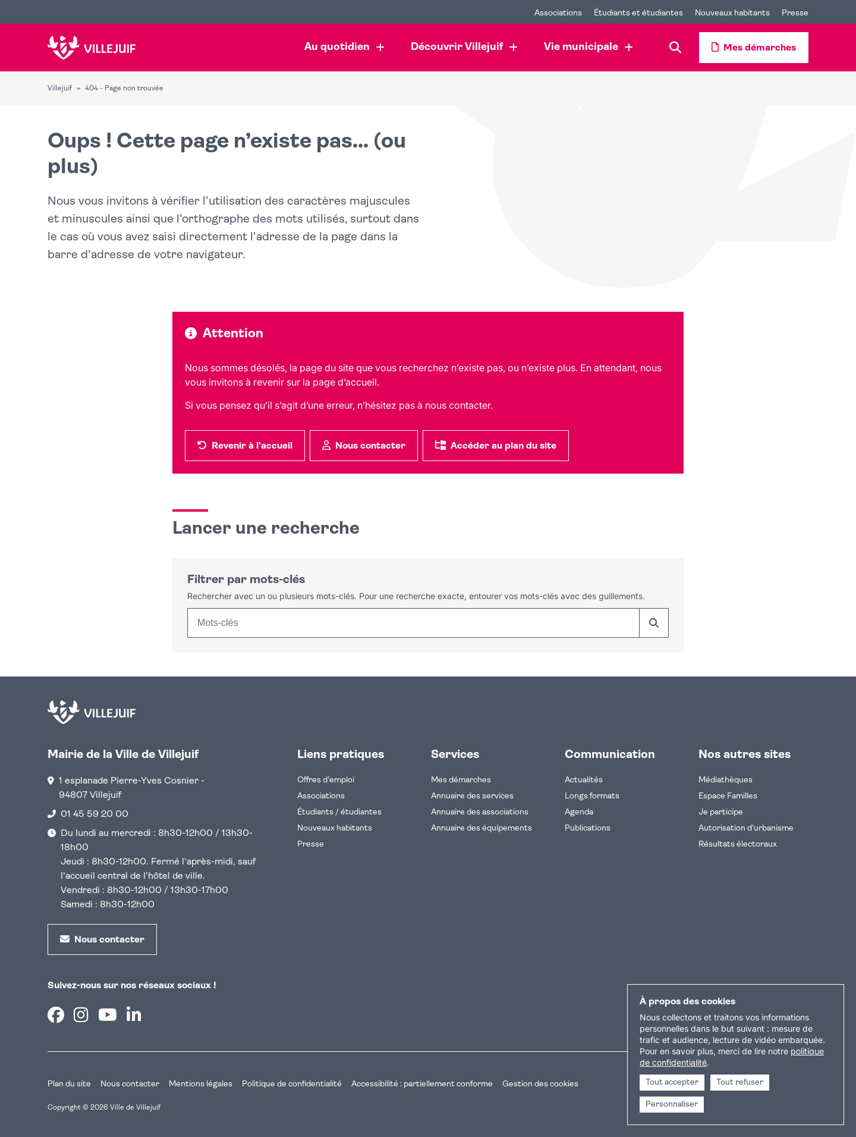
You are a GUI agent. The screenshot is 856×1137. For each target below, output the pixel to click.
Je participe (720, 812)
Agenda (579, 812)
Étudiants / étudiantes (339, 812)
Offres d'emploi (325, 780)
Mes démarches (461, 780)
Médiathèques (725, 780)
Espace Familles (727, 796)
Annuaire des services (472, 796)
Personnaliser (672, 1104)
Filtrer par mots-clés (246, 580)
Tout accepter (672, 1082)
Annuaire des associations (479, 812)
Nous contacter (129, 1084)
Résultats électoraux (737, 844)
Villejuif (60, 88)
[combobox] (413, 623)
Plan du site (69, 1084)
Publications (587, 828)
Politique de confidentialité (292, 1084)
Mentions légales (200, 1084)
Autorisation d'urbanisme (746, 828)
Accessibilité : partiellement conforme (422, 1084)
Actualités (584, 780)
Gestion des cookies (540, 1084)
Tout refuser (739, 1082)
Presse (310, 844)
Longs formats (592, 796)
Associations (321, 796)
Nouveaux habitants (334, 828)
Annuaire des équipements (481, 828)
